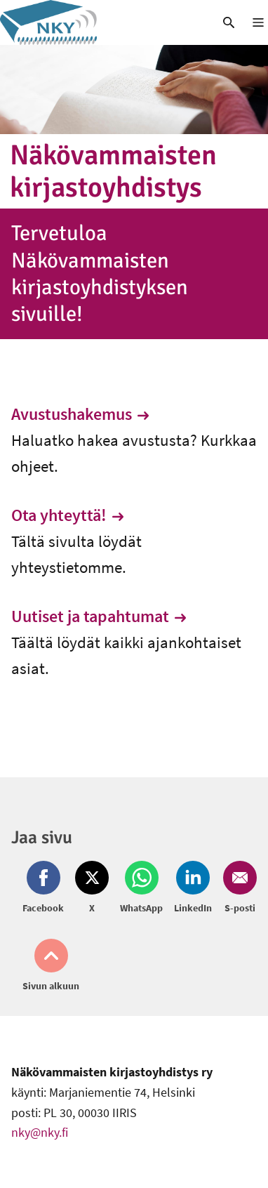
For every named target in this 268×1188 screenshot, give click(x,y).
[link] (100, 22)
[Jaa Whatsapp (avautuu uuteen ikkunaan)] (141, 888)
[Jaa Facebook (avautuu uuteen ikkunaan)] (45, 888)
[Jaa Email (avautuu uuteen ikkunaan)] (237, 888)
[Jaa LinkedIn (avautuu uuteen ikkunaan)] (192, 888)
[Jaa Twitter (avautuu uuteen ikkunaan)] (91, 888)
